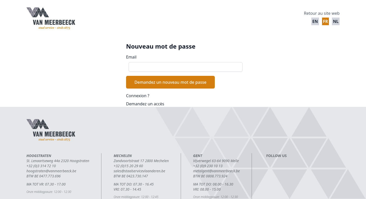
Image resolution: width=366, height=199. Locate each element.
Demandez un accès (145, 104)
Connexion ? (137, 95)
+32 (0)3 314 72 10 (41, 165)
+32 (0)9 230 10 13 (208, 165)
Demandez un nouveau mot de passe (170, 82)
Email (131, 57)
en (315, 21)
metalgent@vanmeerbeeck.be (216, 170)
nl (336, 21)
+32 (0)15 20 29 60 (128, 165)
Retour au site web (322, 13)
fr (325, 21)
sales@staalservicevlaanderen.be (139, 170)
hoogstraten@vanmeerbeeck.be (51, 170)
